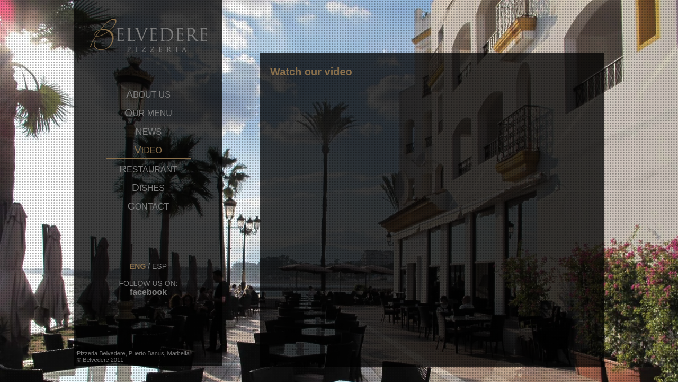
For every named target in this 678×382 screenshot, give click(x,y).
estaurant (148, 169)
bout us (148, 94)
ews (148, 131)
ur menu (148, 113)
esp (159, 266)
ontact (148, 206)
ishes (148, 188)
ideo (148, 150)
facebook (148, 292)
